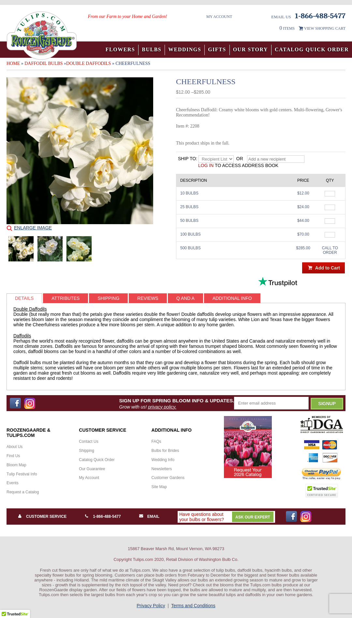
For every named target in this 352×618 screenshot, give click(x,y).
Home (13, 63)
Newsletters (162, 469)
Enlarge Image (33, 227)
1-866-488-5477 (107, 516)
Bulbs (151, 49)
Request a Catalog (23, 492)
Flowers (120, 49)
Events (13, 483)
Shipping (86, 450)
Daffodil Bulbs (43, 63)
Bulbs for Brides (165, 450)
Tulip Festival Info (22, 474)
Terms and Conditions (193, 605)
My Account (219, 16)
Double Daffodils (88, 63)
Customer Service (46, 516)
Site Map (159, 487)
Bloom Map (16, 465)
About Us (14, 446)
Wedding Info (163, 459)
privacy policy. (162, 406)
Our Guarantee (92, 469)
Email (153, 516)
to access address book (238, 165)
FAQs (156, 441)
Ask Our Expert (252, 517)
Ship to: (187, 158)
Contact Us (88, 441)
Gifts (217, 49)
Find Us (13, 456)
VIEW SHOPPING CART (324, 28)
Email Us (281, 16)
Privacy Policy (151, 605)
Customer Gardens (168, 477)
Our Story (250, 49)
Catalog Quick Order (312, 49)
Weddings (184, 49)
